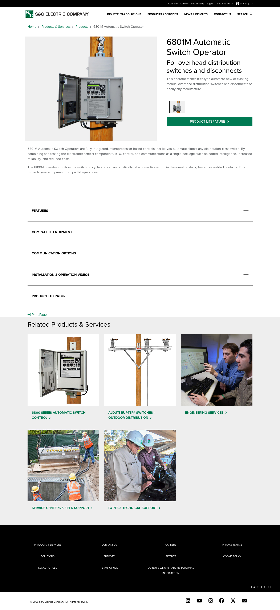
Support (211, 3)
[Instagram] (210, 600)
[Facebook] (221, 600)
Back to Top (261, 587)
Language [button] (243, 3)
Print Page (37, 314)
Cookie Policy (232, 556)
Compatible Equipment (52, 232)
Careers (184, 3)
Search (245, 14)
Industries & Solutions (124, 14)
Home (32, 26)
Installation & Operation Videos (61, 274)
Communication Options (54, 253)
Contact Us (222, 14)
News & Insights (196, 14)
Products (82, 26)
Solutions (47, 556)
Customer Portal (225, 3)
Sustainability (197, 3)
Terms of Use (109, 567)
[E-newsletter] (244, 600)
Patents (171, 556)
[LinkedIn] (188, 600)
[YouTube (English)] (199, 600)
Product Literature (208, 121)
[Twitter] (233, 600)
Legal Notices (47, 567)
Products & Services (162, 14)
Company (173, 3)
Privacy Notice (232, 544)
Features (40, 210)
